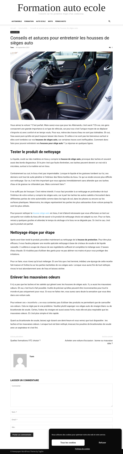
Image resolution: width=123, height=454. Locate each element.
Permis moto (60, 21)
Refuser (102, 442)
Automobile (17, 21)
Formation (29, 21)
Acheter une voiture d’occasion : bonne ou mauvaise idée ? (89, 342)
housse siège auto (41, 213)
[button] (109, 21)
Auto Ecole (40, 21)
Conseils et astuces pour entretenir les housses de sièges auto (59, 40)
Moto (50, 21)
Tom (12, 47)
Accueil (13, 28)
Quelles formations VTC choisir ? (25, 340)
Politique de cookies (82, 449)
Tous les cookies (68, 442)
